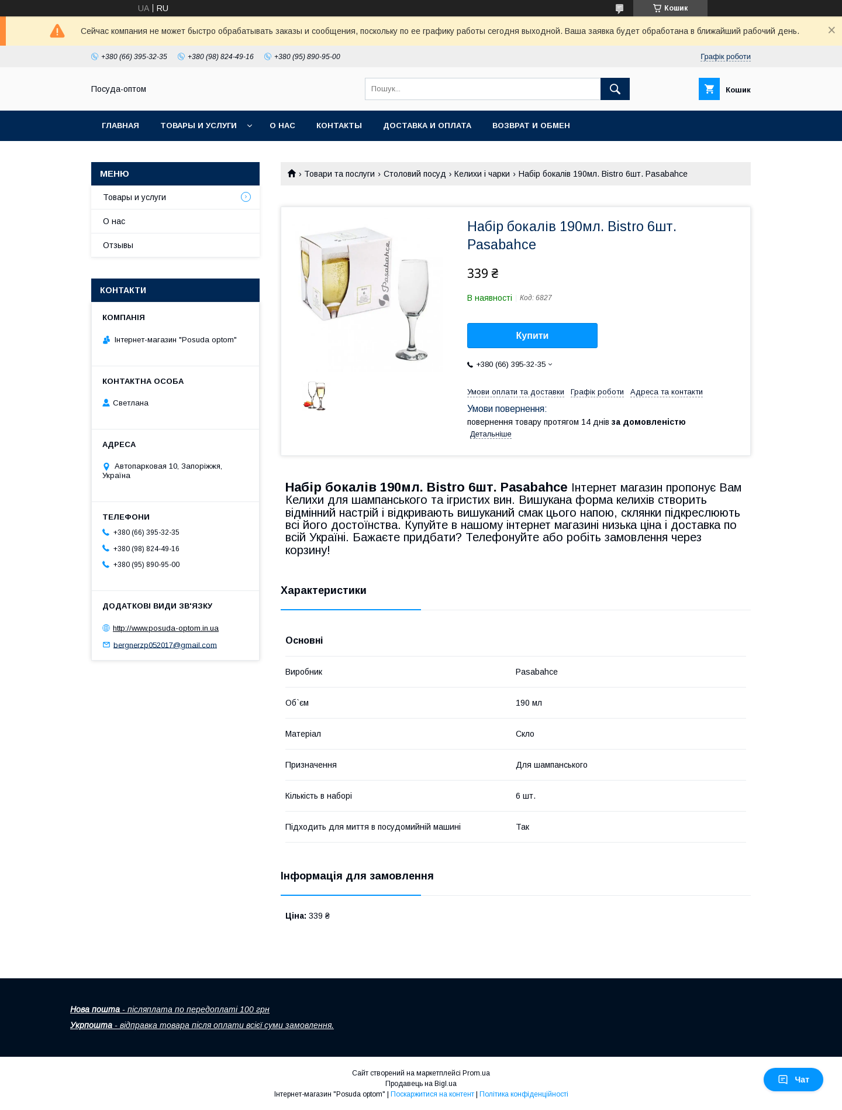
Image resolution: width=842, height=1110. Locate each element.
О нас (282, 125)
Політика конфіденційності (523, 1094)
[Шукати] (615, 89)
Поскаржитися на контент (432, 1094)
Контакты (339, 125)
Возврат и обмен (531, 125)
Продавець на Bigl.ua (421, 1084)
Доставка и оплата (427, 125)
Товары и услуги (198, 125)
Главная (120, 125)
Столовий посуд (415, 173)
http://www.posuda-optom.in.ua (166, 628)
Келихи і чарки (482, 173)
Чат (793, 1079)
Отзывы (118, 245)
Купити (532, 336)
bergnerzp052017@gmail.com (165, 644)
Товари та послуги (339, 173)
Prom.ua (476, 1073)
